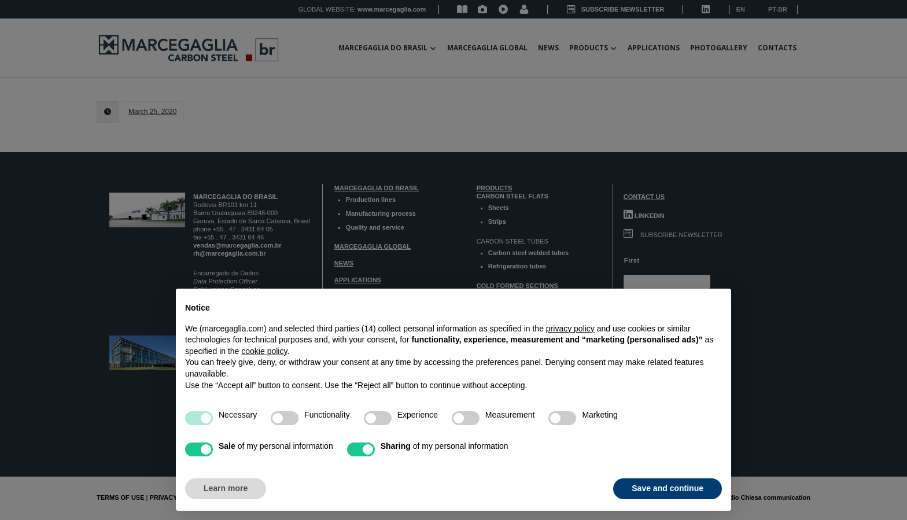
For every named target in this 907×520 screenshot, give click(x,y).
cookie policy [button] (264, 351)
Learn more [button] (226, 488)
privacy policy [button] (570, 328)
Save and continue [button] (667, 488)
